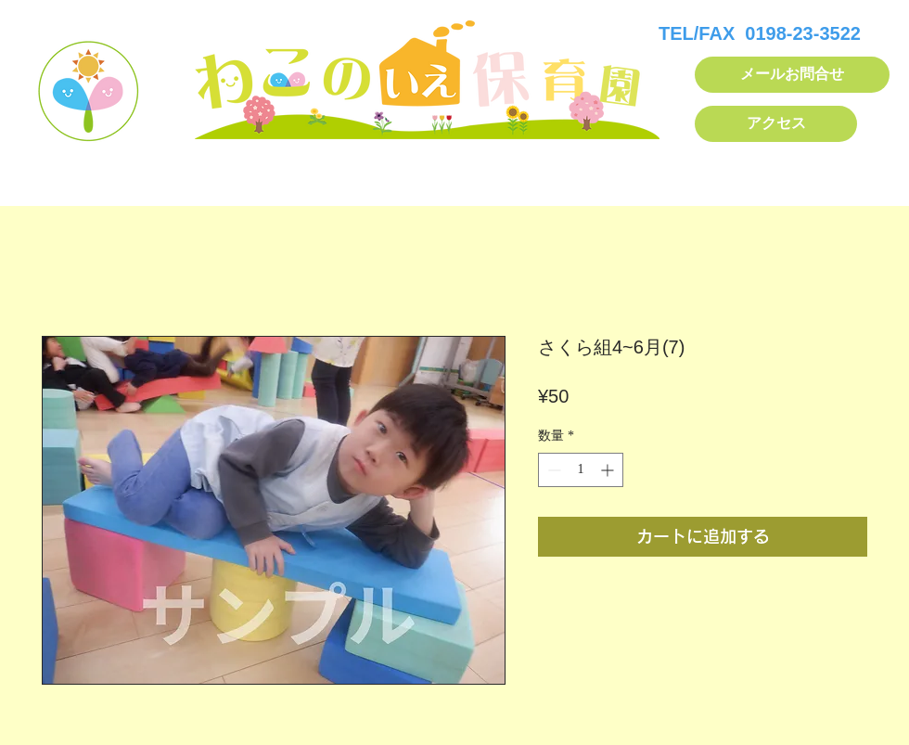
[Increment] (609, 470)
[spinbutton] (580, 470)
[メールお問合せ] (792, 75)
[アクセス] (776, 124)
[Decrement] (552, 470)
